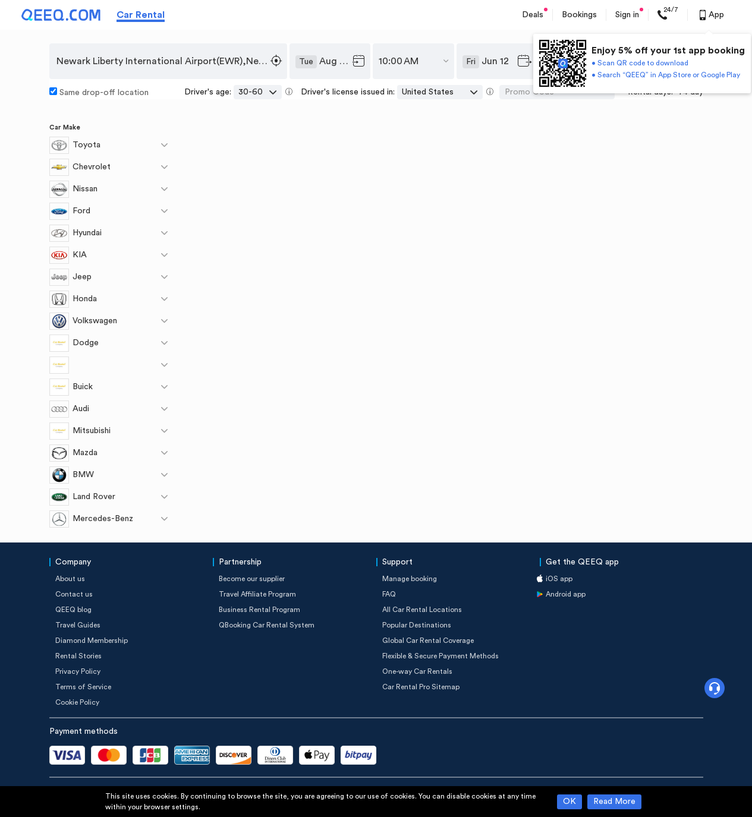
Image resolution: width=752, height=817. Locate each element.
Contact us (74, 594)
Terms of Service (83, 686)
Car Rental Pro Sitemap (421, 686)
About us (70, 578)
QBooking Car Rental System (266, 625)
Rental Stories (78, 656)
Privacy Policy (77, 671)
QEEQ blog (73, 609)
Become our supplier (252, 578)
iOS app (559, 578)
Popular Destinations (416, 625)
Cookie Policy (77, 702)
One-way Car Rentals (417, 671)
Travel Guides (77, 625)
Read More (614, 801)
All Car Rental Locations (422, 609)
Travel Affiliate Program (257, 594)
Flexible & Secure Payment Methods (440, 656)
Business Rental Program (259, 609)
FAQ (389, 594)
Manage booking (409, 578)
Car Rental (141, 15)
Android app (566, 594)
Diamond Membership (91, 640)
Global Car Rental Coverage (428, 640)
